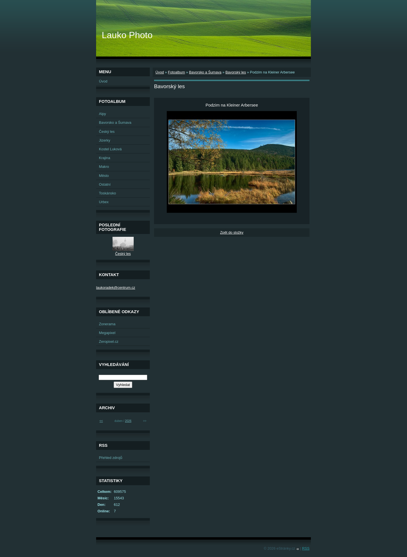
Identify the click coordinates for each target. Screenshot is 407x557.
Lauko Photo (127, 35)
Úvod (159, 72)
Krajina (104, 158)
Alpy (102, 114)
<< (101, 420)
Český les (106, 131)
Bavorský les (236, 72)
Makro (104, 166)
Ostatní (105, 184)
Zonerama (107, 324)
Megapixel (107, 333)
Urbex (104, 202)
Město (104, 176)
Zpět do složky (232, 232)
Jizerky (104, 140)
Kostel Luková (110, 149)
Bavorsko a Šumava (205, 72)
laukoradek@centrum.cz (115, 287)
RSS (305, 548)
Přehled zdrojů (110, 458)
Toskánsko (107, 193)
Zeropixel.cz (108, 341)
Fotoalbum (176, 72)
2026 (128, 420)
